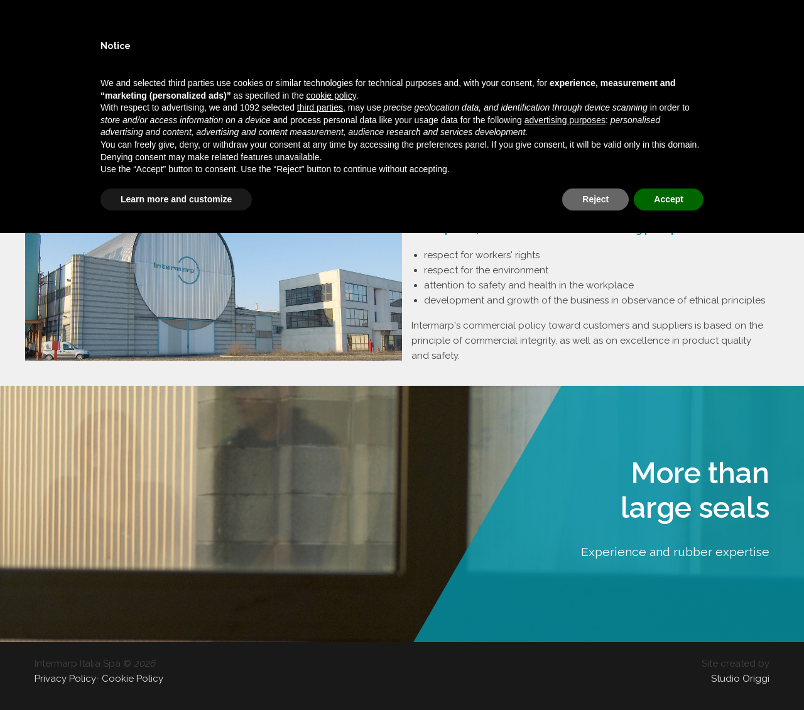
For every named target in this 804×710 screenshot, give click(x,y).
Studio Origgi (740, 678)
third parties (320, 107)
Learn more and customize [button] (176, 199)
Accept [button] (668, 199)
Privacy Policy (65, 678)
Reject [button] (595, 199)
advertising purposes (565, 120)
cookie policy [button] (331, 95)
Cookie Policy (132, 678)
